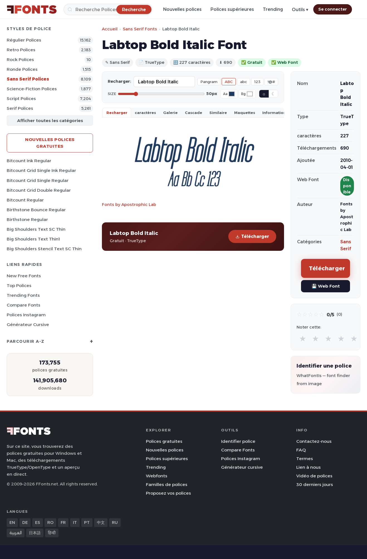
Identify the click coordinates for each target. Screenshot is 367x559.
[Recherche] (108, 9)
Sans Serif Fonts (140, 28)
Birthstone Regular (27, 219)
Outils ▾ (300, 9)
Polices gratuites (164, 441)
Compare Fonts (23, 305)
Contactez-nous (314, 441)
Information (274, 112)
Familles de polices (166, 484)
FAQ (301, 450)
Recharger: (119, 81)
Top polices (19, 285)
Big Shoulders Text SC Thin (36, 229)
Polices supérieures (232, 9)
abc (243, 81)
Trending (273, 9)
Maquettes (244, 112)
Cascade (193, 112)
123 (257, 81)
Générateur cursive (28, 324)
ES (37, 522)
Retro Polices (21, 49)
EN (12, 522)
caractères (145, 112)
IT (75, 522)
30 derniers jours (314, 484)
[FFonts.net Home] (32, 9)
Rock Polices (20, 59)
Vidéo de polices (314, 475)
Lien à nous (308, 467)
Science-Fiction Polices (32, 88)
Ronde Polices (22, 69)
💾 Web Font (326, 286)
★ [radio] (302, 338)
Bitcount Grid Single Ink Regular (41, 170)
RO (50, 522)
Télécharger (252, 236)
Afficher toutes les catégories (50, 120)
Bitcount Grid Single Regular (37, 180)
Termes (304, 458)
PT (87, 522)
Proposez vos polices (168, 493)
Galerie (170, 112)
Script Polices (21, 98)
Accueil (110, 28)
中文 (101, 522)
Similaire (218, 112)
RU (115, 522)
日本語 (35, 532)
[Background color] (249, 94)
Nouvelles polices (182, 9)
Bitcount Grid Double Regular (39, 190)
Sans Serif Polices (28, 79)
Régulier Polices (24, 40)
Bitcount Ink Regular (29, 160)
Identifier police (238, 441)
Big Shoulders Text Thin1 (33, 239)
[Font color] (231, 94)
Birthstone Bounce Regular (36, 209)
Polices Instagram (26, 314)
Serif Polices (20, 108)
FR (63, 522)
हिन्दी (52, 532)
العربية (15, 532)
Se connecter (332, 9)
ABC (229, 81)
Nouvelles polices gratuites (50, 143)
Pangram (208, 81)
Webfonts (156, 475)
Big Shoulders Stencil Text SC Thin (44, 248)
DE (25, 522)
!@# (271, 81)
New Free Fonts (24, 275)
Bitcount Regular (25, 200)
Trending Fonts (23, 295)
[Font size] (161, 94)
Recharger (116, 112)
